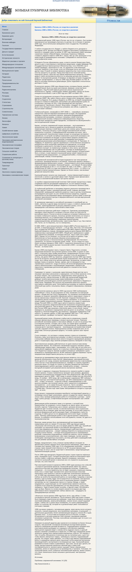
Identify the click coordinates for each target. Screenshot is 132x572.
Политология (7, 80)
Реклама (5, 93)
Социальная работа (9, 154)
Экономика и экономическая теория (15, 175)
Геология (5, 45)
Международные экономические (14, 67)
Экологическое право (10, 137)
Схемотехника (7, 112)
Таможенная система (10, 115)
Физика (4, 118)
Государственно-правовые (12, 48)
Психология (6, 86)
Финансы (5, 124)
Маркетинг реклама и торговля (13, 61)
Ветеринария (7, 39)
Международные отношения (12, 64)
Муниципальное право (10, 71)
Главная (5, 30)
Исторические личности (11, 58)
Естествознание (8, 55)
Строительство (7, 108)
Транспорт (6, 165)
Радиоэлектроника (9, 89)
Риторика (5, 96)
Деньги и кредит (8, 52)
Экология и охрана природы (12, 172)
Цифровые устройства (10, 134)
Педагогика (6, 77)
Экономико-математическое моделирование (12, 141)
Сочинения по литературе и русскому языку (12, 158)
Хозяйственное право (10, 130)
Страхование (7, 105)
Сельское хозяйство (9, 151)
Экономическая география (12, 145)
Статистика (6, 102)
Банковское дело (8, 33)
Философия (6, 121)
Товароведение (8, 162)
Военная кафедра (8, 42)
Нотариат (5, 74)
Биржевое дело (8, 36)
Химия (4, 127)
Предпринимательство (10, 83)
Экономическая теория (10, 148)
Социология (6, 99)
